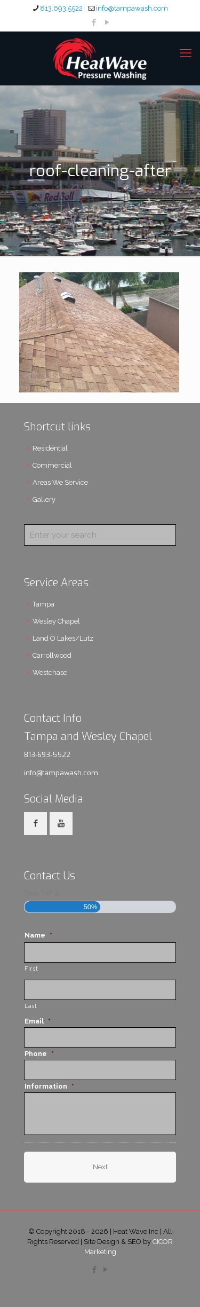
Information (49, 1086)
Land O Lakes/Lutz (63, 638)
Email (38, 1021)
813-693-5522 (47, 754)
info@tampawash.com (61, 772)
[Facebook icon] (94, 22)
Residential (50, 448)
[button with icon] (35, 823)
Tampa (43, 604)
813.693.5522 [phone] (61, 8)
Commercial (52, 465)
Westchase (50, 672)
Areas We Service (60, 482)
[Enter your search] (100, 535)
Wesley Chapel (56, 621)
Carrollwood (52, 655)
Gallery (44, 499)
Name (38, 935)
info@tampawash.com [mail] (132, 8)
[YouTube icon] (107, 22)
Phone (39, 1054)
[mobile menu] (186, 53)
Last (31, 1006)
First (31, 968)
